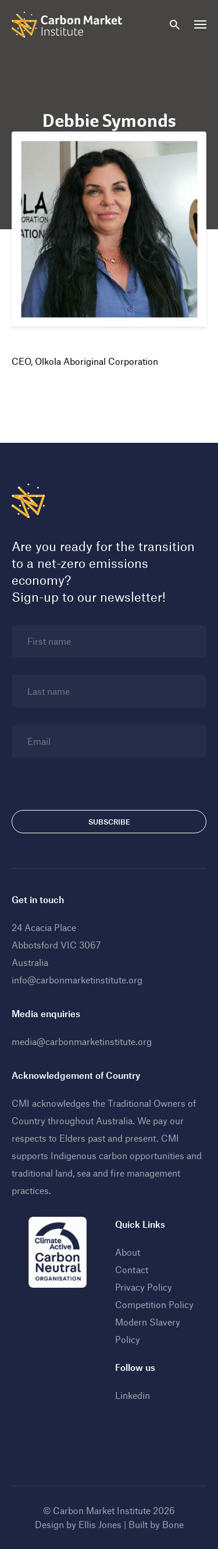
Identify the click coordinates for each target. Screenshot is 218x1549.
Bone (173, 1524)
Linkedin (132, 1395)
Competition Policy (154, 1304)
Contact (131, 1269)
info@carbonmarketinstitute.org (77, 979)
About (127, 1251)
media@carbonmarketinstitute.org (82, 1041)
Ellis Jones (99, 1524)
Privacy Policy (143, 1286)
